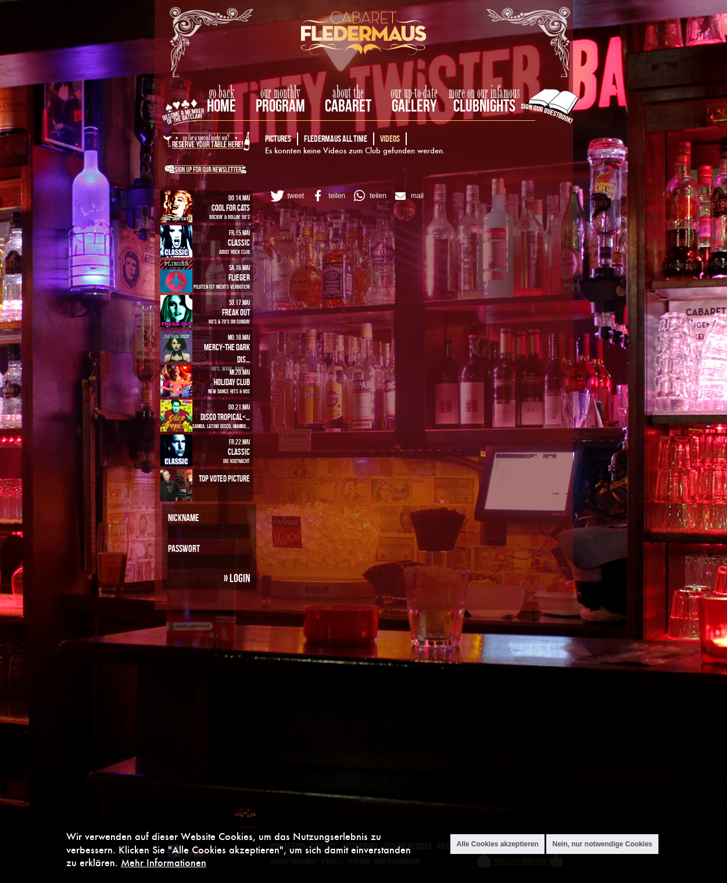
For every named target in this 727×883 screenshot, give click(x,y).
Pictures (278, 138)
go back (221, 93)
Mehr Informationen (163, 862)
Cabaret (348, 105)
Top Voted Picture (224, 478)
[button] (286, 195)
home (221, 105)
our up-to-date (414, 93)
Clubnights (484, 105)
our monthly (280, 93)
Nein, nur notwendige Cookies (602, 844)
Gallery (414, 105)
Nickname (183, 517)
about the (348, 93)
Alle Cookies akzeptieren (497, 844)
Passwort (184, 548)
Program (280, 105)
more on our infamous (484, 93)
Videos (390, 138)
